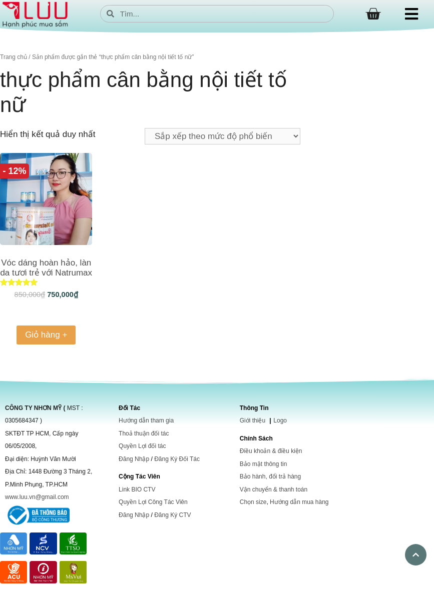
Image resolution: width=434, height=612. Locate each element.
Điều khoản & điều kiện (271, 451)
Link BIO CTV (137, 489)
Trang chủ (13, 57)
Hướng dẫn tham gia (146, 420)
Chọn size (253, 502)
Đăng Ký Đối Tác (177, 459)
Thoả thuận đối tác (144, 433)
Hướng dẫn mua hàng (299, 502)
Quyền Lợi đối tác (142, 446)
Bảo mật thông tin (263, 464)
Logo (280, 420)
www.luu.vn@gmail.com (37, 497)
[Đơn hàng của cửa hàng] (222, 136)
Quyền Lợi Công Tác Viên (153, 502)
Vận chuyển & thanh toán (273, 489)
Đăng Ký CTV (172, 515)
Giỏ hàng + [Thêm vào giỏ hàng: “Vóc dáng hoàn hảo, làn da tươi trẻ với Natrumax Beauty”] (46, 335)
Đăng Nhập (134, 459)
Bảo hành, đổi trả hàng (270, 476)
